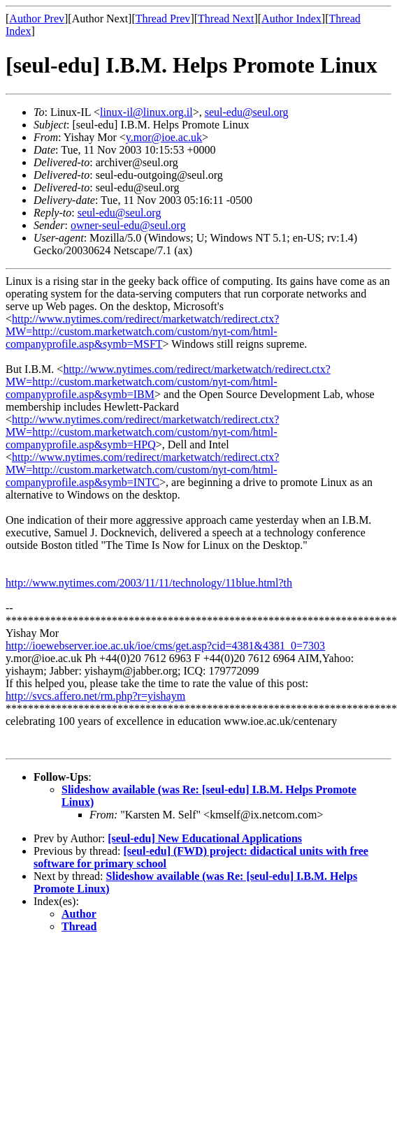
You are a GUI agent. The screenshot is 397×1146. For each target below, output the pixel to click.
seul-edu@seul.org (247, 112)
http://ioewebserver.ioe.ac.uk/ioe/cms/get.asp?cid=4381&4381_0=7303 (165, 646)
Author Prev (36, 18)
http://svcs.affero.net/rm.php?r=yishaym (95, 696)
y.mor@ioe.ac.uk (164, 137)
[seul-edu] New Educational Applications (205, 838)
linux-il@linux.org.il (146, 112)
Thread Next (226, 18)
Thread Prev (163, 18)
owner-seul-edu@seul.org (128, 225)
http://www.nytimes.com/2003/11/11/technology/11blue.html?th (149, 583)
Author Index (291, 18)
